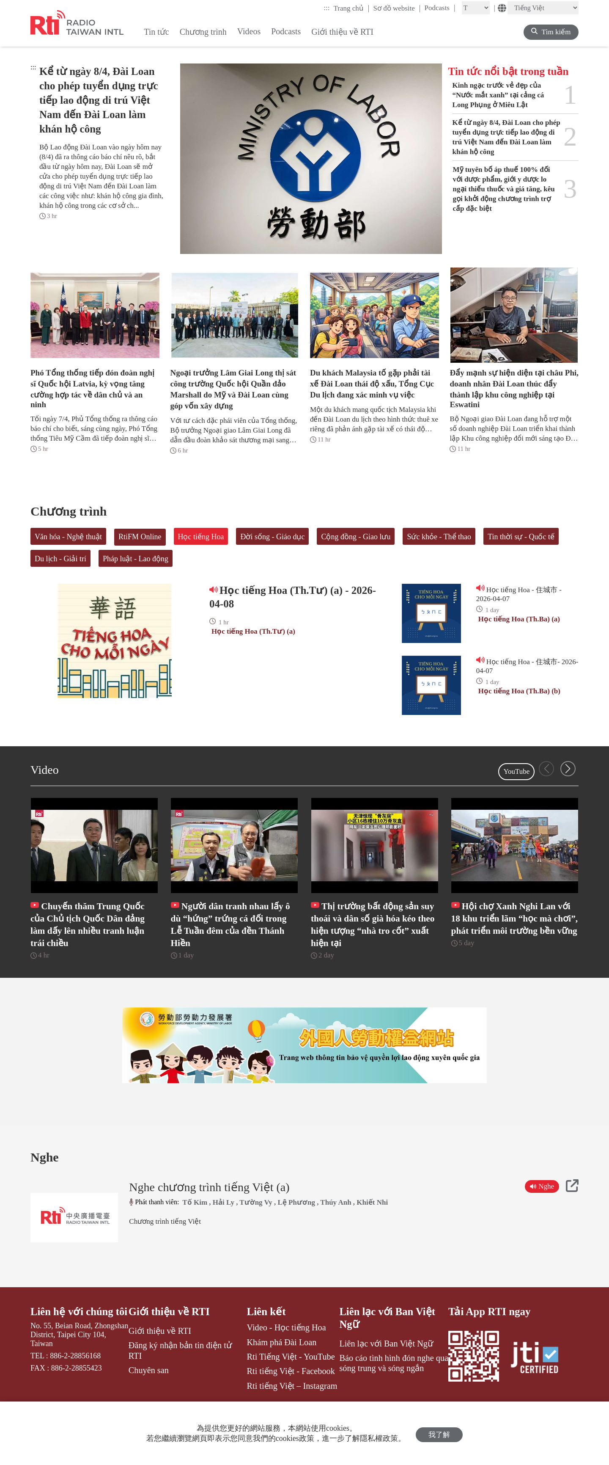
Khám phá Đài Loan (282, 1367)
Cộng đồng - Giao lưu (355, 536)
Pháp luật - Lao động (135, 559)
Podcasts (439, 7)
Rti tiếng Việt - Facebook (291, 1397)
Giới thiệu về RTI (170, 1337)
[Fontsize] (476, 7)
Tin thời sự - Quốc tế (521, 536)
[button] (568, 768)
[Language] (543, 7)
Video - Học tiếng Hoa (286, 1353)
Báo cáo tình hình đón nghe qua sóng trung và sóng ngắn (393, 1389)
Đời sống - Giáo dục (272, 536)
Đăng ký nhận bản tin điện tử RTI (180, 1376)
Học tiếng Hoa (201, 536)
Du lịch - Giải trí (60, 559)
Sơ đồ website (396, 8)
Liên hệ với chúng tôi (72, 1344)
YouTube (516, 771)
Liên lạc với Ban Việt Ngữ (387, 1344)
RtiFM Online (140, 536)
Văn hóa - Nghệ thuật (68, 536)
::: (326, 8)
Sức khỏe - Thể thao (439, 536)
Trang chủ (352, 8)
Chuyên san (149, 1396)
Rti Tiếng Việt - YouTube (291, 1382)
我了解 (439, 1433)
